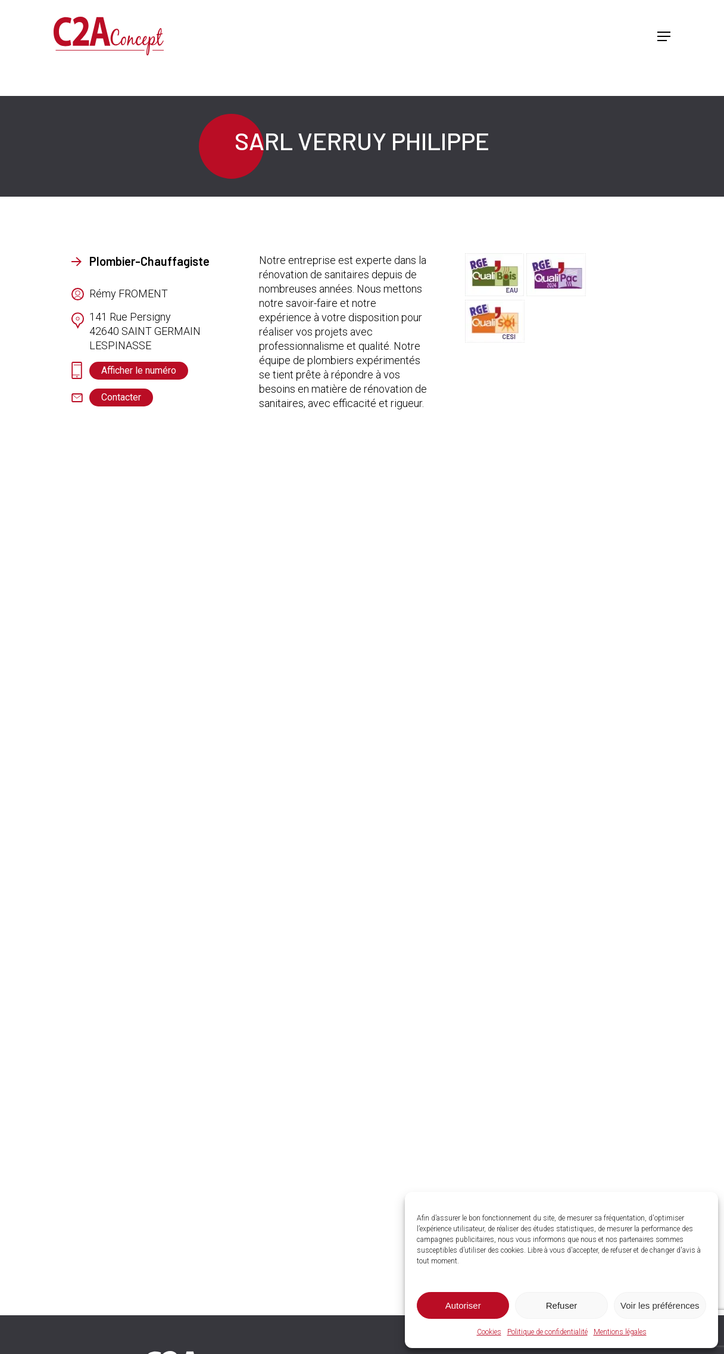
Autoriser (463, 1305)
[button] (663, 36)
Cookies (489, 1332)
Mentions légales (620, 1332)
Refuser (562, 1305)
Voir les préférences (660, 1305)
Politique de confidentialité (547, 1332)
